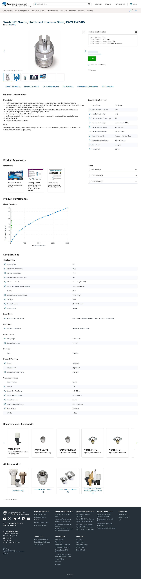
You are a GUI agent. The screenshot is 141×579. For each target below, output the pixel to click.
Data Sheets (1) (113, 170)
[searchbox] (64, 4)
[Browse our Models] (89, 4)
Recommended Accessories (87, 87)
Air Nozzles (38, 537)
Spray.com (98, 4)
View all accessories (10, 499)
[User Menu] (130, 11)
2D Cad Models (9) (113, 176)
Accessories (60, 537)
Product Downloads (31, 87)
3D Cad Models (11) (113, 181)
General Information (12, 87)
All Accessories (107, 87)
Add (92, 57)
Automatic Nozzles (104, 512)
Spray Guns (122, 512)
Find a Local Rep (120, 4)
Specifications (68, 87)
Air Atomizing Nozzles (64, 512)
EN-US (133, 4)
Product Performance (51, 87)
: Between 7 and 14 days (97, 64)
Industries (80, 537)
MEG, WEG (12, 25)
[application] (36, 227)
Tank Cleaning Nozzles (85, 512)
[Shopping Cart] (136, 11)
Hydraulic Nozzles (41, 512)
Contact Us (108, 4)
